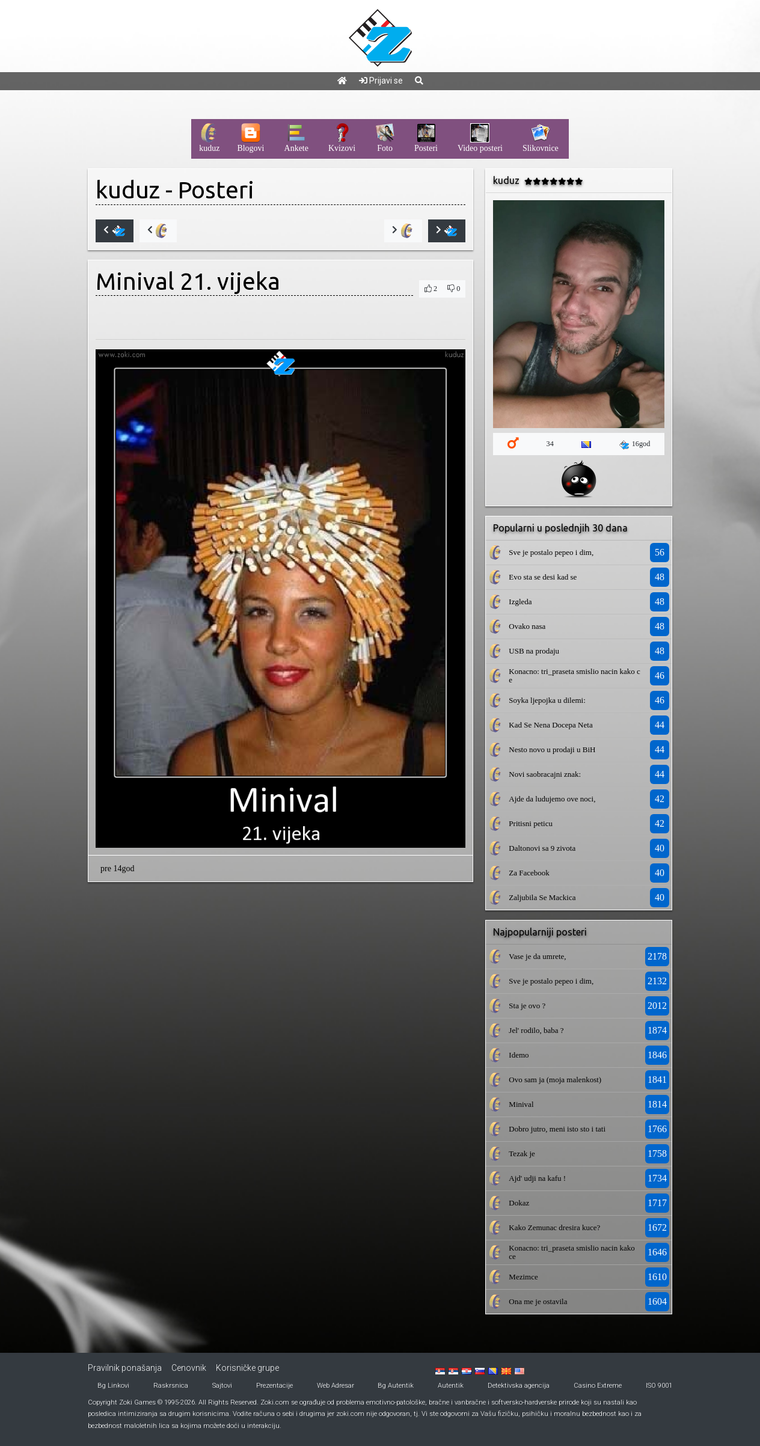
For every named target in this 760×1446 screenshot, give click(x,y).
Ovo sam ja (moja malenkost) (555, 1079)
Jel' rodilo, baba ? (536, 1030)
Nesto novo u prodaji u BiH (552, 749)
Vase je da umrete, (537, 956)
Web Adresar (335, 1385)
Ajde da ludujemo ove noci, (552, 798)
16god (635, 444)
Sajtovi (222, 1385)
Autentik (451, 1385)
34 (550, 444)
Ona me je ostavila (538, 1301)
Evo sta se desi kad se (543, 576)
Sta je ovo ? (527, 1005)
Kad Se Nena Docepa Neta (550, 724)
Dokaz (519, 1202)
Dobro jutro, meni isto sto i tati (557, 1128)
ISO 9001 (659, 1385)
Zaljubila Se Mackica (542, 897)
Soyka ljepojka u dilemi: (547, 700)
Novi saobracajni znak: (545, 774)
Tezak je (522, 1153)
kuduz (128, 190)
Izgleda (520, 601)
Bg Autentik (396, 1385)
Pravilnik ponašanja (125, 1368)
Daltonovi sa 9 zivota (542, 848)
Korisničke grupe (247, 1368)
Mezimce (523, 1276)
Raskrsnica (170, 1385)
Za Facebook (529, 872)
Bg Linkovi (113, 1385)
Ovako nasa (527, 626)
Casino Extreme (598, 1385)
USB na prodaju (534, 650)
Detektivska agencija (519, 1385)
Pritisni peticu (531, 823)
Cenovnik (188, 1368)
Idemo (519, 1054)
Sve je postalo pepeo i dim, (551, 552)
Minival (521, 1104)
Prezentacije (274, 1385)
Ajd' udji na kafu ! (537, 1178)
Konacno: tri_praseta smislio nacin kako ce (574, 675)
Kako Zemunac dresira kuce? (554, 1227)
